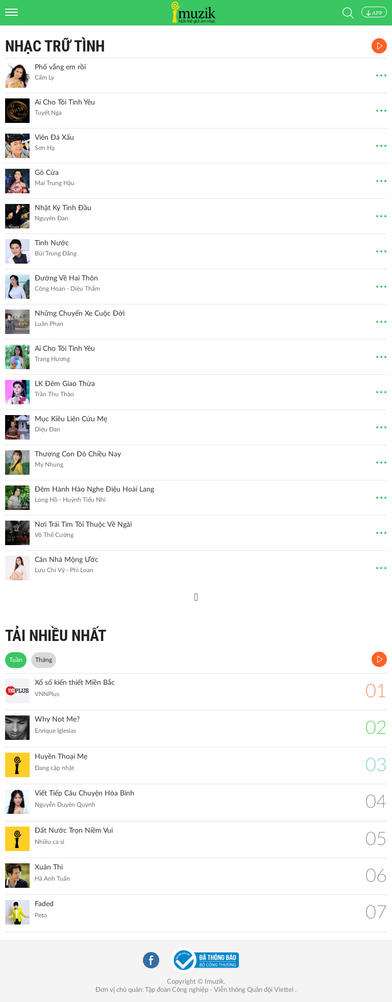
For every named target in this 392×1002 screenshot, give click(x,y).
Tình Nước (52, 243)
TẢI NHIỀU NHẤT (55, 636)
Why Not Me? (57, 719)
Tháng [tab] (43, 660)
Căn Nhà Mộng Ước (67, 559)
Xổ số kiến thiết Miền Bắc (75, 682)
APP (374, 13)
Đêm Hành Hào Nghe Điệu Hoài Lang (94, 489)
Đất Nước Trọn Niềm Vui (74, 830)
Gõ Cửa (47, 172)
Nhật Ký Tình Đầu (63, 208)
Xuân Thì (49, 867)
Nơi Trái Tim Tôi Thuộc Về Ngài (83, 524)
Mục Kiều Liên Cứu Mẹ (71, 419)
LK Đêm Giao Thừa (65, 384)
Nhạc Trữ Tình (55, 46)
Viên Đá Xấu (54, 137)
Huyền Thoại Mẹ (61, 756)
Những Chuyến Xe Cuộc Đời (80, 313)
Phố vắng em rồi (60, 67)
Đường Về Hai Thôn (66, 278)
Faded (44, 904)
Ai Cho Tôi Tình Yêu (65, 102)
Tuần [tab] (15, 660)
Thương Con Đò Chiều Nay (78, 454)
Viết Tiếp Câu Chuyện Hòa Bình (84, 793)
